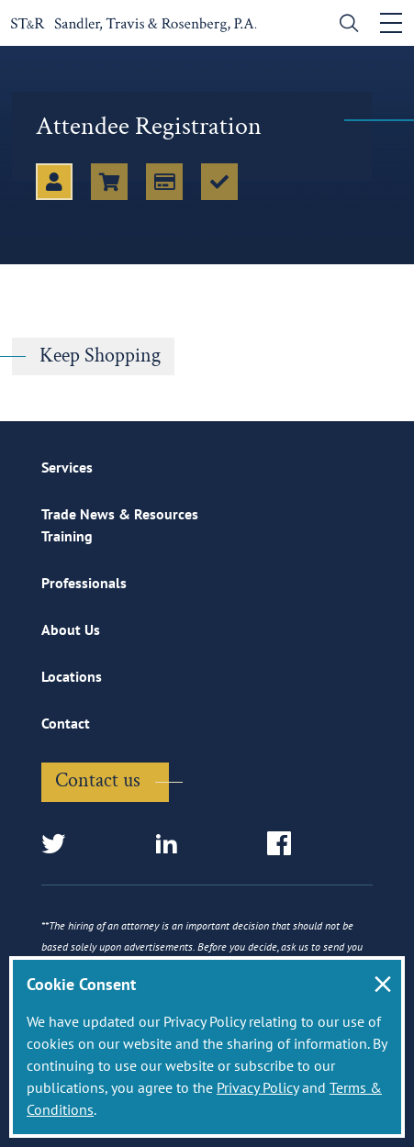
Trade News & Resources (119, 514)
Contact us (97, 780)
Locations (71, 676)
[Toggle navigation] (391, 23)
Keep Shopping (100, 355)
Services (67, 467)
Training (67, 536)
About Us (70, 629)
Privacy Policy (257, 1087)
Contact (65, 723)
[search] (344, 25)
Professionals (84, 583)
